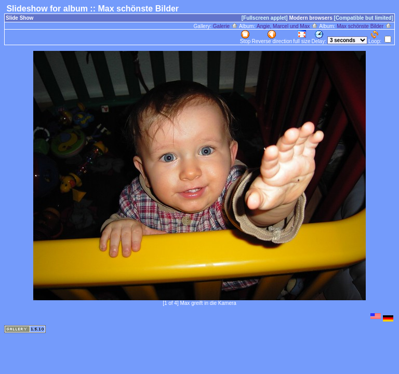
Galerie (225, 26)
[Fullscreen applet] (265, 18)
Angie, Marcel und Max (287, 26)
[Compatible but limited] (363, 18)
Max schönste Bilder (364, 26)
